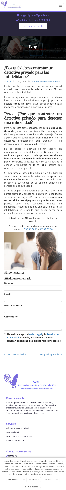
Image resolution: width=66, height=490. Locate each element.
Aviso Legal (35, 334)
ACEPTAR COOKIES (50, 479)
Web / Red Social (13, 305)
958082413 (25, 19)
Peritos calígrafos (13, 432)
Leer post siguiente (50, 354)
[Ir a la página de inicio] (13, 5)
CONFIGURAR (33, 479)
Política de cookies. (33, 486)
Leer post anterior (15, 354)
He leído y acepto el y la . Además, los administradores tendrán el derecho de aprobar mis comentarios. (34, 337)
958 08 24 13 (30, 229)
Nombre (8, 283)
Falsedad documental (15, 440)
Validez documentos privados (18, 428)
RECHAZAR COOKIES (16, 479)
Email (7, 294)
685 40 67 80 (43, 19)
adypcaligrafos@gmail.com (34, 15)
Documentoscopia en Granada (19, 436)
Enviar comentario (16, 347)
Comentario (11, 316)
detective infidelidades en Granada (45, 81)
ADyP (9, 81)
